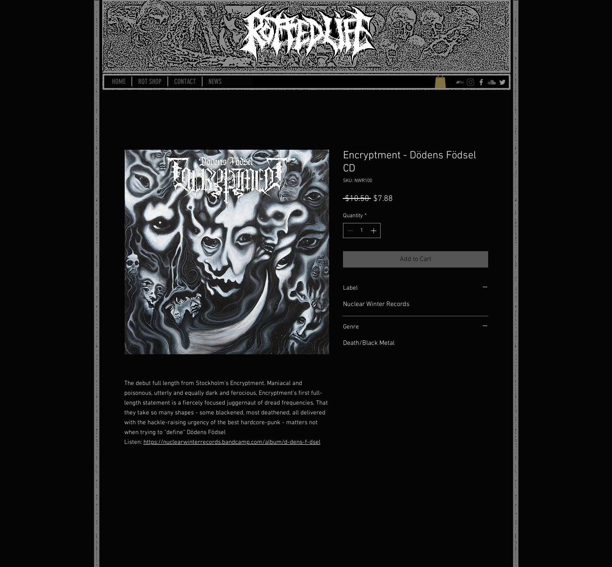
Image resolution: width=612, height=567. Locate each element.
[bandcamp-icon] (460, 82)
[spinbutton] (361, 230)
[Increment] (374, 230)
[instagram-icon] (470, 82)
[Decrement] (349, 230)
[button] (440, 81)
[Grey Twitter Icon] (502, 82)
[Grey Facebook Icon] (481, 82)
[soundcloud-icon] (492, 82)
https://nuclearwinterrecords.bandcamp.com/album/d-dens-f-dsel (232, 442)
